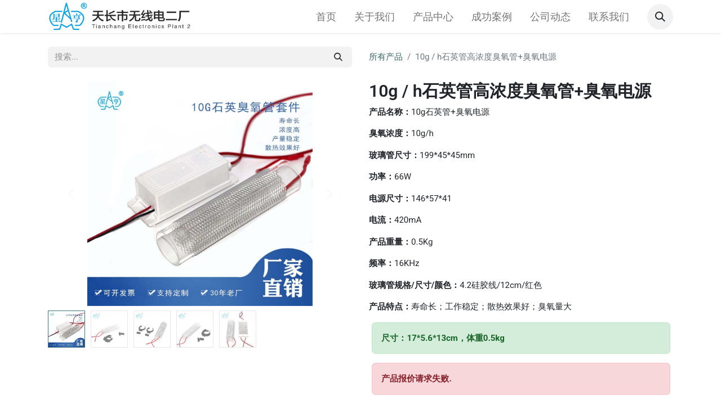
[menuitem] (326, 16)
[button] (660, 17)
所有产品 (386, 57)
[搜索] (338, 57)
